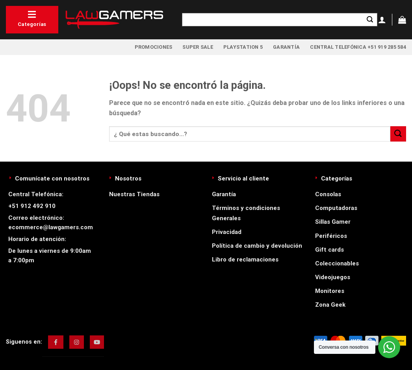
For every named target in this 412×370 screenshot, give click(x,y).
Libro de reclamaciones (245, 259)
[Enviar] (370, 19)
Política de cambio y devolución (257, 245)
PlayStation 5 (243, 47)
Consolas (328, 194)
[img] (55, 342)
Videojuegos (332, 277)
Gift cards (329, 249)
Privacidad (226, 232)
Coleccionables (337, 263)
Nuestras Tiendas (134, 194)
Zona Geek (330, 304)
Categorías (32, 18)
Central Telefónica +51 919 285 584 (358, 47)
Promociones (154, 47)
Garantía (286, 47)
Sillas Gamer (333, 221)
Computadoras (336, 208)
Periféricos (331, 235)
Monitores (329, 291)
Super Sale (197, 47)
